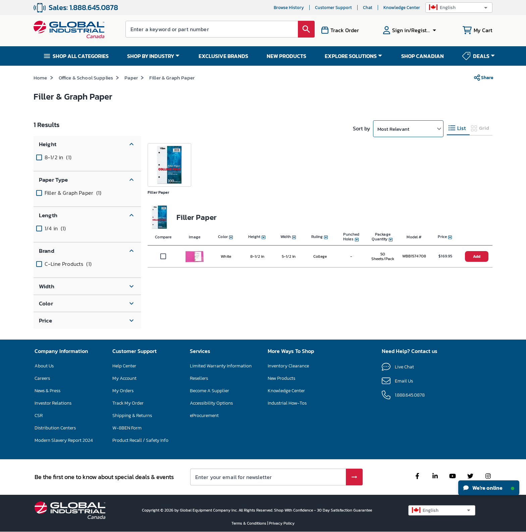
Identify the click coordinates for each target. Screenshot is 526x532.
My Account (124, 378)
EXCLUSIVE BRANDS (223, 56)
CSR (39, 415)
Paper (131, 77)
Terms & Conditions (249, 523)
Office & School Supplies (86, 77)
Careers (42, 378)
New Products (281, 378)
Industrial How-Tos (287, 403)
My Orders (123, 390)
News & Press (47, 390)
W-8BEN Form (127, 427)
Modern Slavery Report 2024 (64, 440)
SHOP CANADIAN (422, 56)
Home (40, 77)
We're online (488, 488)
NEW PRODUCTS (286, 56)
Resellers (199, 378)
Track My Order (128, 403)
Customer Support (333, 7)
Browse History (289, 7)
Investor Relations (53, 403)
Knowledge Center (401, 7)
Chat (367, 7)
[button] (459, 7)
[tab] (458, 128)
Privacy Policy (282, 523)
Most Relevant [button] (393, 129)
